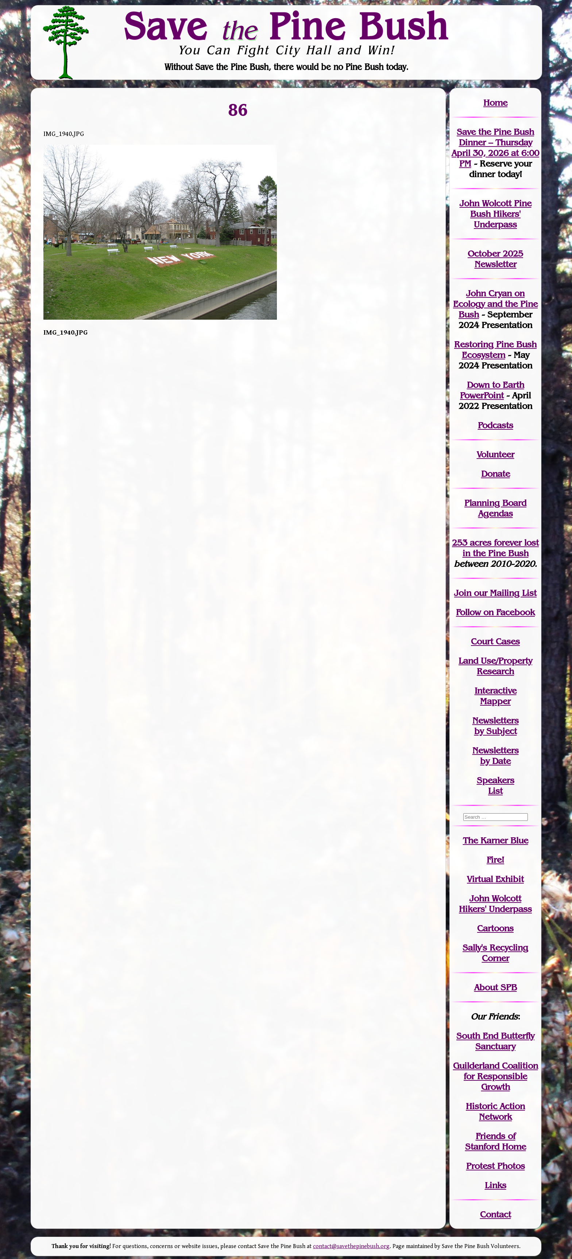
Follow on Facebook (495, 612)
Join (462, 593)
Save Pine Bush (286, 25)
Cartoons (495, 928)
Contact (495, 1214)
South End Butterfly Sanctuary (495, 1041)
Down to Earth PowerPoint (492, 390)
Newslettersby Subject (495, 725)
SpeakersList (495, 785)
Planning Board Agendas (495, 508)
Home (495, 102)
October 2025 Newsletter (495, 258)
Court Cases (495, 641)
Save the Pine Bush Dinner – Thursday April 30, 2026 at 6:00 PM (495, 147)
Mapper (495, 701)
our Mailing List (504, 593)
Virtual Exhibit (495, 879)
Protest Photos (495, 1166)
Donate (495, 473)
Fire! (495, 859)
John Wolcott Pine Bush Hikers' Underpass (496, 214)
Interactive (496, 690)
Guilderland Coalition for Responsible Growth (495, 1076)
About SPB (495, 987)
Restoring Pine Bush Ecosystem (495, 349)
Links (495, 1185)
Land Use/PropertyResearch (495, 666)
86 (238, 109)
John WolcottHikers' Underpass (495, 903)
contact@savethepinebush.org (351, 1246)
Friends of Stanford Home (495, 1141)
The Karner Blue (495, 840)
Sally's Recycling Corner (495, 952)
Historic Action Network (495, 1111)
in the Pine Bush (501, 547)
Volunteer (495, 454)
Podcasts (495, 425)
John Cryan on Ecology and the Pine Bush (495, 304)
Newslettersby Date (495, 755)
